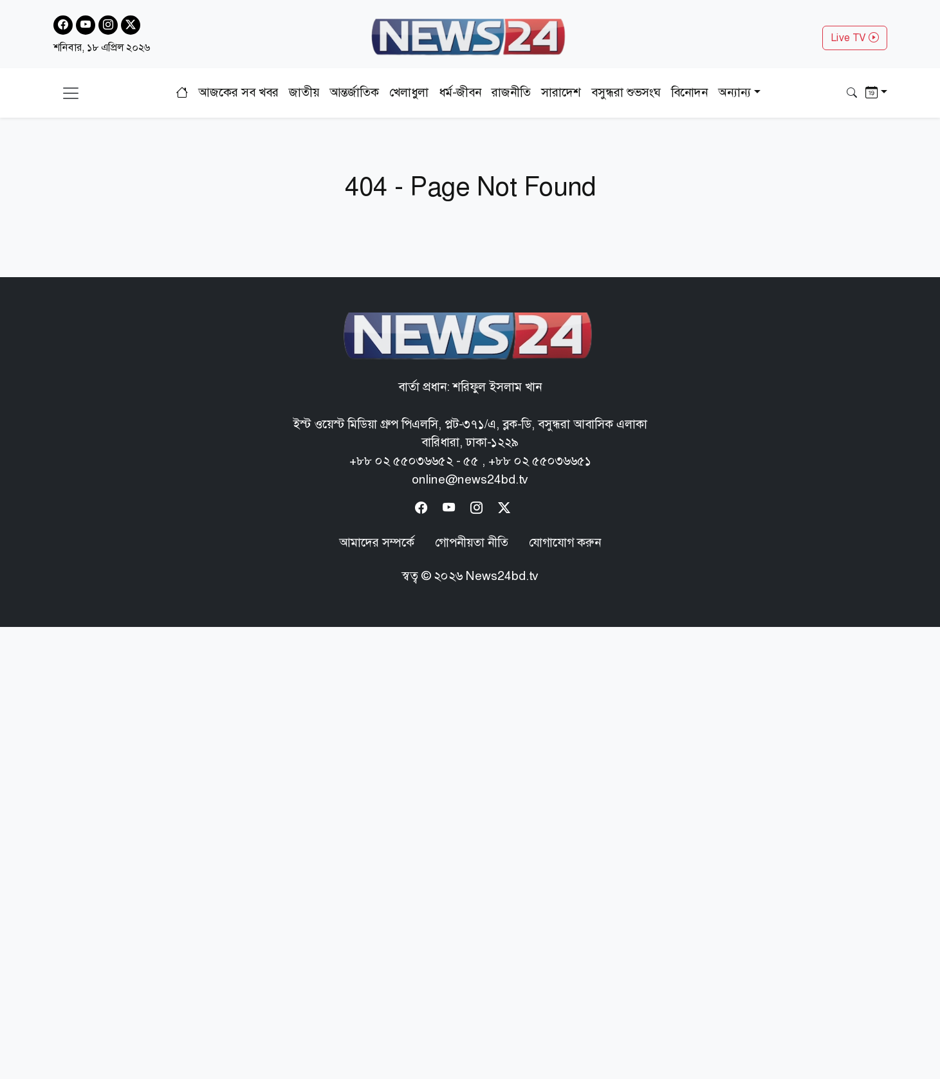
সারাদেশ (561, 92)
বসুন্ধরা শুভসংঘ (626, 92)
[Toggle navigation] (70, 93)
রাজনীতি (511, 92)
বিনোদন (689, 92)
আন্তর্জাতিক (354, 92)
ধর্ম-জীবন (460, 92)
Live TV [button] (855, 37)
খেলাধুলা (409, 92)
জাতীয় (304, 92)
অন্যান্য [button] (734, 92)
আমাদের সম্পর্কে (376, 542)
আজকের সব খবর (238, 92)
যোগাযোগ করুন (565, 542)
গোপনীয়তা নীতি (471, 542)
